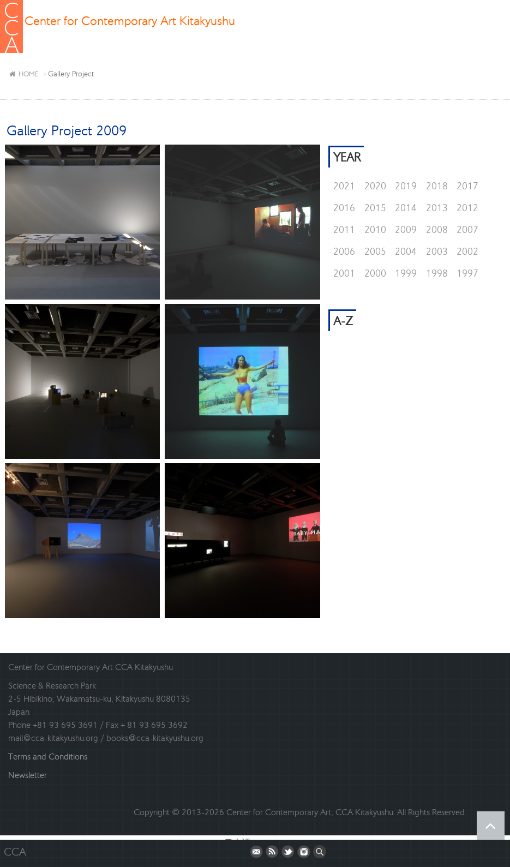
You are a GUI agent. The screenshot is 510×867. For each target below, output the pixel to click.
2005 (375, 251)
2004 (406, 251)
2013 (437, 207)
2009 (406, 229)
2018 (437, 186)
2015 (375, 207)
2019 (406, 186)
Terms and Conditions (47, 756)
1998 (437, 273)
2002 (467, 251)
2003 (437, 251)
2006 (344, 251)
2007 (467, 229)
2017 (467, 186)
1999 (406, 273)
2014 (406, 207)
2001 (344, 273)
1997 (467, 273)
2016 (344, 207)
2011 (344, 229)
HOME (23, 74)
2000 (375, 273)
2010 (375, 229)
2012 (467, 207)
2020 (375, 186)
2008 (437, 229)
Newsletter (27, 775)
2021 (344, 186)
